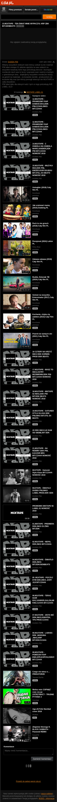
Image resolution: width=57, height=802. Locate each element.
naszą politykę (47, 794)
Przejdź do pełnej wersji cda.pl (28, 781)
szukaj (49, 17)
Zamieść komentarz (42, 759)
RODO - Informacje (46, 798)
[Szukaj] (21, 16)
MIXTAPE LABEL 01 (34, 92)
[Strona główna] (8, 3)
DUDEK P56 (13, 62)
